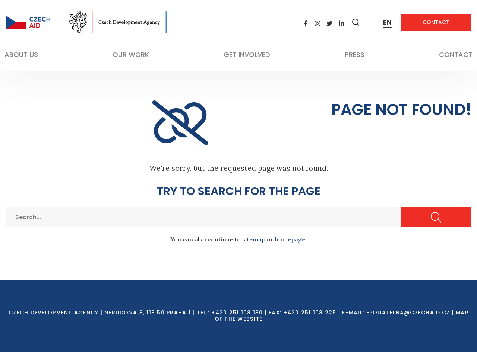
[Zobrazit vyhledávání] (356, 22)
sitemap (253, 239)
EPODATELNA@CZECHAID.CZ (408, 312)
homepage (290, 239)
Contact (436, 22)
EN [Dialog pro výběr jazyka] (387, 22)
